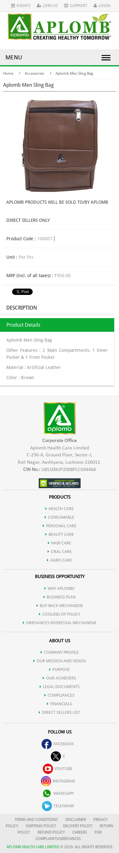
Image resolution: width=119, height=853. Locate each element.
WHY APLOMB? (59, 588)
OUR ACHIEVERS (59, 678)
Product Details (23, 325)
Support (75, 5)
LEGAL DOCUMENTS (60, 686)
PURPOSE (59, 669)
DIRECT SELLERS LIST (59, 712)
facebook (58, 743)
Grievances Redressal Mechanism (59, 622)
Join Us (47, 5)
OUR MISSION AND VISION (59, 661)
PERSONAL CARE (59, 525)
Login (102, 5)
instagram (58, 781)
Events (20, 5)
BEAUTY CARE (59, 534)
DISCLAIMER (75, 819)
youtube (58, 768)
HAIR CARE (59, 543)
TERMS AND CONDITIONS (36, 819)
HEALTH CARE (59, 508)
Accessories (34, 73)
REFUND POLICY (51, 832)
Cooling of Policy (59, 614)
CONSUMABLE (59, 517)
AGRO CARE (59, 560)
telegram (58, 805)
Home (8, 73)
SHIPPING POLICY (41, 826)
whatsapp (58, 793)
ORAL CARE (60, 551)
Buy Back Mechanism (59, 605)
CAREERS (79, 832)
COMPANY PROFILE (60, 652)
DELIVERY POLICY (77, 826)
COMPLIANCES (59, 695)
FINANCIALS (59, 703)
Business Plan (59, 597)
